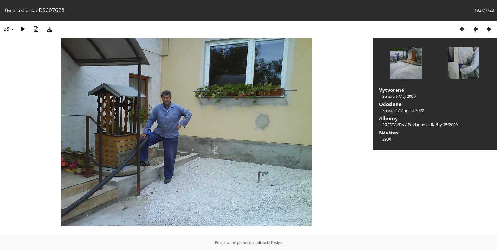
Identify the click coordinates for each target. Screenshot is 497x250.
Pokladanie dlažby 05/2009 (433, 125)
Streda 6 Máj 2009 (399, 96)
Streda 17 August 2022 (403, 110)
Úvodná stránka (20, 10)
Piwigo (276, 242)
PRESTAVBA (393, 125)
